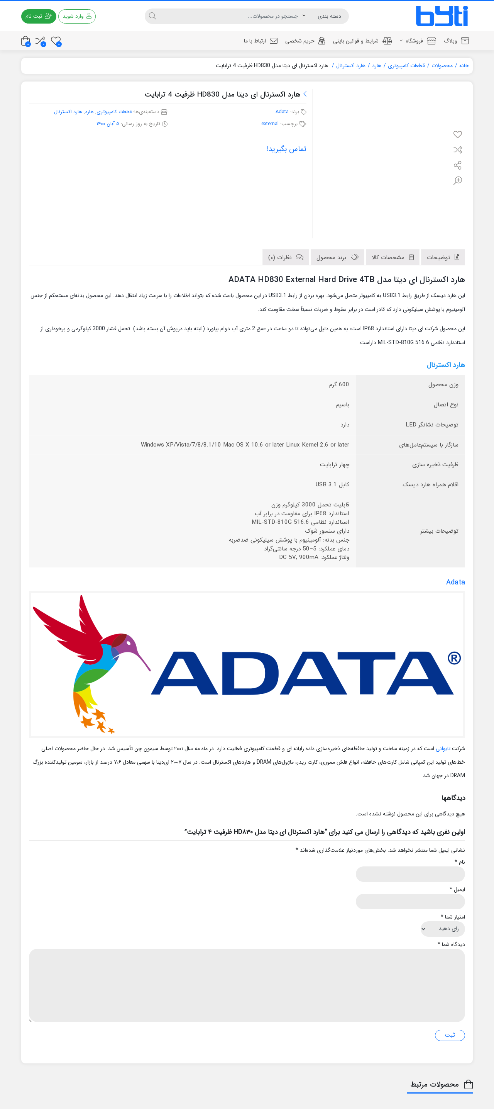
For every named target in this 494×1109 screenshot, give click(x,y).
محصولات (442, 65)
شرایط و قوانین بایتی (362, 41)
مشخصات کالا (389, 257)
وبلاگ (456, 41)
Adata (282, 112)
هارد (376, 65)
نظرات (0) (281, 257)
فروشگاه (418, 41)
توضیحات (439, 257)
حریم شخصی (305, 41)
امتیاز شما (453, 917)
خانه (464, 65)
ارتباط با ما (260, 41)
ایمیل (457, 890)
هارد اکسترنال (350, 65)
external (270, 124)
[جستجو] (231, 16)
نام (460, 862)
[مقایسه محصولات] (40, 41)
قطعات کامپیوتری (406, 65)
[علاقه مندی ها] (56, 41)
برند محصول (332, 257)
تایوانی (443, 748)
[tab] (443, 257)
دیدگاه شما (451, 945)
